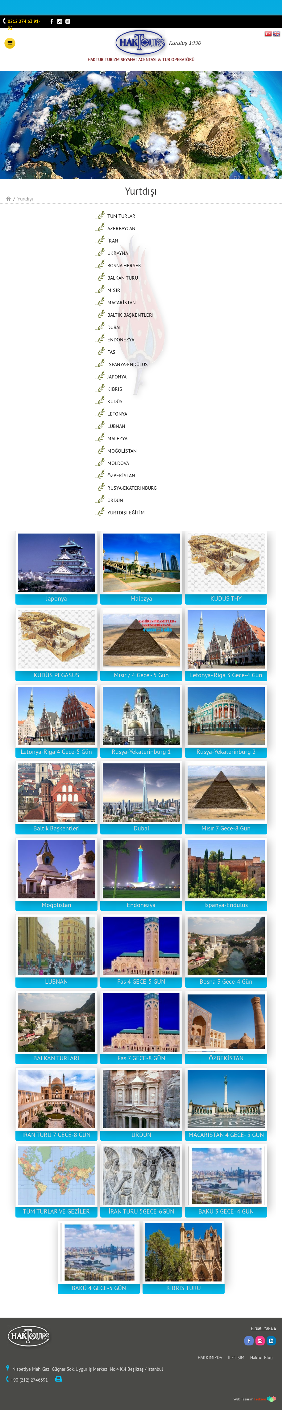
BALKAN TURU (122, 278)
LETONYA (117, 414)
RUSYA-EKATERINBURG (132, 488)
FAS (111, 352)
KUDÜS (114, 401)
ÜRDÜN (115, 500)
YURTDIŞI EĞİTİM (126, 512)
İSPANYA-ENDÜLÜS (127, 364)
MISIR (113, 290)
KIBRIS (114, 389)
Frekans (260, 1399)
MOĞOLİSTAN (122, 451)
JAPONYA (116, 377)
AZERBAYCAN (121, 228)
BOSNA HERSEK (124, 265)
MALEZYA (117, 438)
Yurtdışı (25, 198)
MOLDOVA (118, 463)
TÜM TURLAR (121, 216)
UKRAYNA (117, 253)
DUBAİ (114, 327)
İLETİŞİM (236, 1357)
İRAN (112, 241)
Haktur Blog (261, 1357)
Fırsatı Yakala (263, 1328)
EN (276, 33)
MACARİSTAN (121, 302)
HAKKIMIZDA (210, 1357)
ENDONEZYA (120, 339)
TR (268, 33)
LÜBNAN (116, 426)
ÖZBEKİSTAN (121, 475)
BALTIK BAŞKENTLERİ (130, 315)
